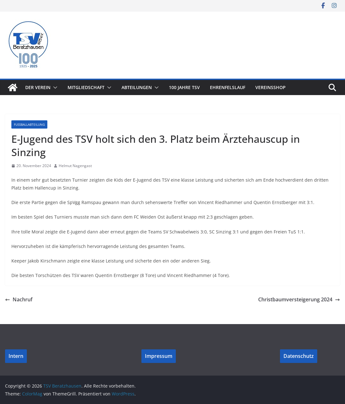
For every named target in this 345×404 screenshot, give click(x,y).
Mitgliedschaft (86, 87)
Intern (16, 356)
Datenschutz (298, 356)
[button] (54, 87)
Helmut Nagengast (75, 165)
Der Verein (38, 87)
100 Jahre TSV (184, 87)
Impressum (158, 356)
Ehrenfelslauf (227, 87)
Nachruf (19, 299)
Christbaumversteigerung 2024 (299, 299)
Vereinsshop (270, 87)
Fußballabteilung (29, 124)
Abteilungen (137, 87)
